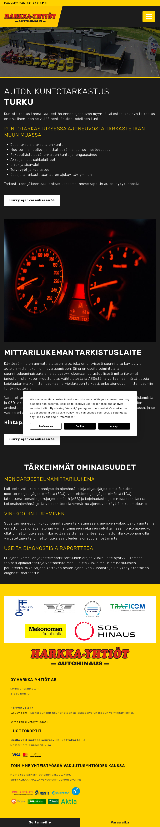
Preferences (46, 426)
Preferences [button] (66, 417)
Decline (80, 426)
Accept (114, 426)
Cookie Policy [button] (65, 412)
